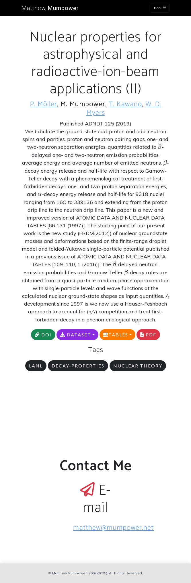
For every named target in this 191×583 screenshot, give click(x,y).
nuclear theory (137, 365)
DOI (43, 334)
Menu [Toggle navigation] (160, 8)
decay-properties (78, 365)
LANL (36, 365)
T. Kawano (125, 104)
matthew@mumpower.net (113, 528)
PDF (148, 334)
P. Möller (43, 104)
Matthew (50, 8)
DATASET (75, 334)
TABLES (115, 334)
